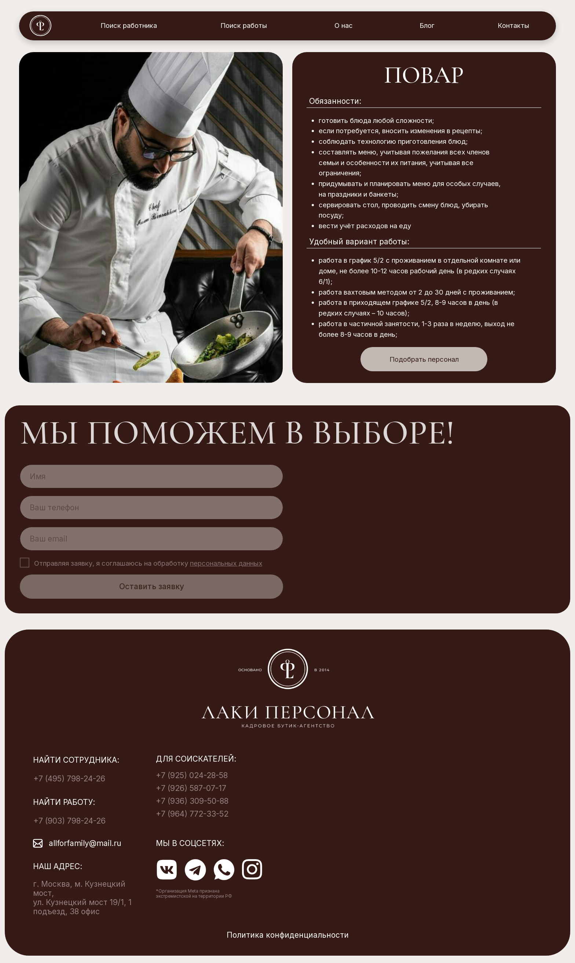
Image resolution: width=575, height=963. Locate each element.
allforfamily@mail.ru (85, 843)
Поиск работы (243, 25)
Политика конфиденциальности (288, 935)
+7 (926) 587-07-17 (191, 788)
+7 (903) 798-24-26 (69, 820)
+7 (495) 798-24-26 (69, 778)
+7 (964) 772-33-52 (192, 813)
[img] (151, 217)
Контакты (513, 25)
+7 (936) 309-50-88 (192, 801)
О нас (343, 25)
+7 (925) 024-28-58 (192, 775)
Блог (427, 25)
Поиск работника (128, 25)
